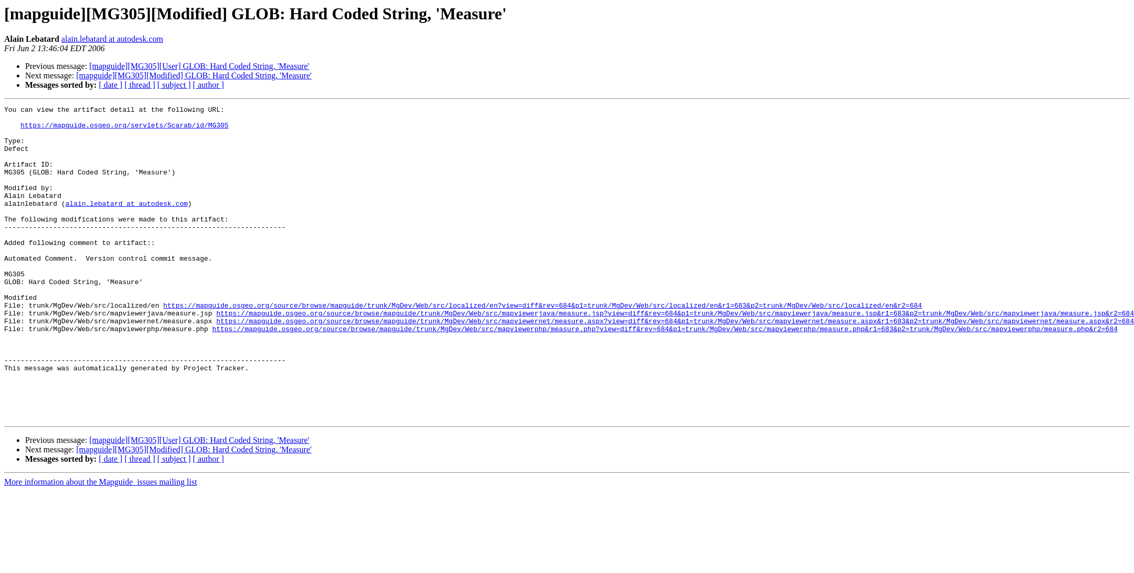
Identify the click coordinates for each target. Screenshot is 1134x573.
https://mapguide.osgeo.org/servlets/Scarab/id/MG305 (124, 129)
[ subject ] (174, 84)
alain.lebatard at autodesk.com (112, 38)
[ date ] (110, 84)
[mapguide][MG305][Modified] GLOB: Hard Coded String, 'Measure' (194, 75)
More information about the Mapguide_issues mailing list (100, 544)
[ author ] (208, 84)
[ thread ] (139, 84)
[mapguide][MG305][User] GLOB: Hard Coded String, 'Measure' (199, 66)
